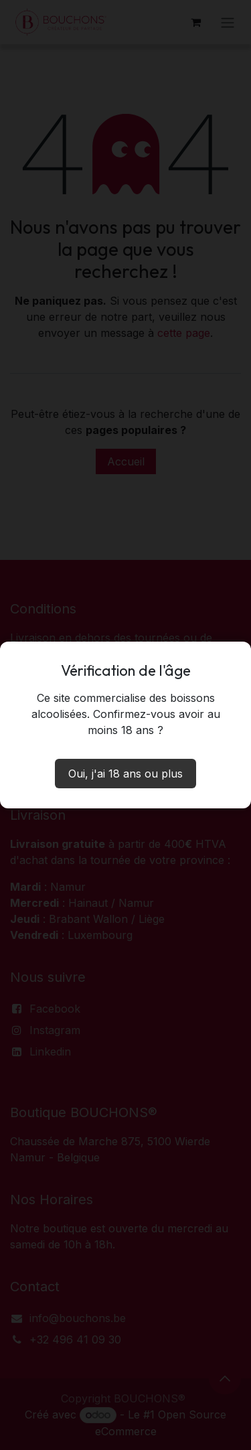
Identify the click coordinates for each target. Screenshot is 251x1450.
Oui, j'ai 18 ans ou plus (125, 773)
